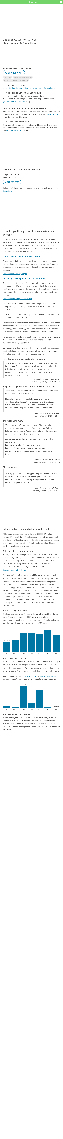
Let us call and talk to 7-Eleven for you (22, 256)
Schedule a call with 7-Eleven (14, 570)
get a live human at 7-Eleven (14, 101)
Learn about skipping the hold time (17, 298)
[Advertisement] (31, 120)
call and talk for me (29, 676)
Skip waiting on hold (33, 88)
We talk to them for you (12, 88)
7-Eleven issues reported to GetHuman (19, 1041)
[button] (61, 2)
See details (7, 191)
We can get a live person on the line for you (24, 278)
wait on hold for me (48, 676)
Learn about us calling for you (15, 273)
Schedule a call (50, 88)
